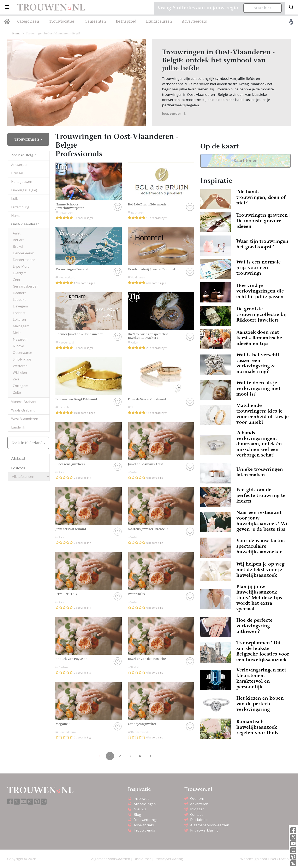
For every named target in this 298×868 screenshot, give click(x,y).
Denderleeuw (23, 253)
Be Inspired (126, 21)
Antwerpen (19, 164)
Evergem (19, 273)
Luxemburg (20, 207)
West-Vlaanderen (24, 418)
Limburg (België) (24, 190)
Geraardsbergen (25, 286)
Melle (17, 332)
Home (16, 33)
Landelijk (18, 427)
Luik (14, 198)
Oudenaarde (22, 352)
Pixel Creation (279, 858)
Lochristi (19, 313)
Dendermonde (24, 259)
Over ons (197, 798)
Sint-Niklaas (22, 359)
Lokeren (19, 319)
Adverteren (199, 803)
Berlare (18, 240)
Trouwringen (27, 139)
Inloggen (197, 809)
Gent (16, 279)
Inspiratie (141, 798)
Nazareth (20, 339)
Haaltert (19, 293)
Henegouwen (21, 181)
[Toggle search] (291, 7)
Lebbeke (19, 299)
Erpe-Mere (21, 266)
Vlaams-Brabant (23, 401)
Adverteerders (194, 21)
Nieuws (140, 809)
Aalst (16, 233)
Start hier (262, 8)
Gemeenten (95, 21)
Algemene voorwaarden (209, 825)
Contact (196, 814)
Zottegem (20, 386)
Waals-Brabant (23, 410)
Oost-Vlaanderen (25, 224)
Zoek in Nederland (27, 443)
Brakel (18, 246)
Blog (137, 814)
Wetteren (20, 366)
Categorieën (28, 21)
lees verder (174, 113)
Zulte (17, 392)
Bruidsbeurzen (159, 21)
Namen (17, 215)
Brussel (17, 173)
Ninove (18, 346)
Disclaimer (199, 819)
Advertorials (144, 825)
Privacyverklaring (204, 830)
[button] (7, 7)
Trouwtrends (144, 830)
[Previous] (149, 756)
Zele (16, 379)
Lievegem (20, 306)
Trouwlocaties (62, 21)
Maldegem (21, 326)
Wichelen (20, 372)
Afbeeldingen (145, 803)
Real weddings (145, 819)
